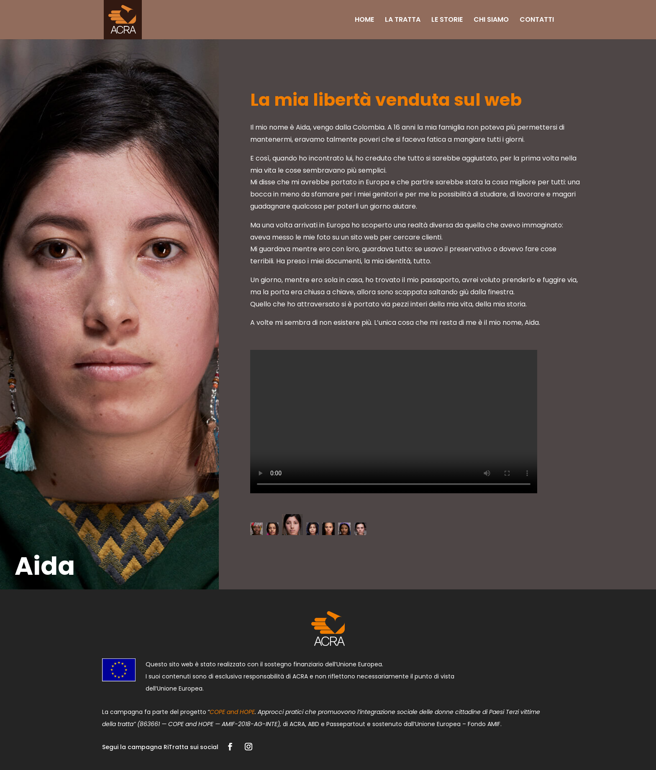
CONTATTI (537, 20)
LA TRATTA (402, 20)
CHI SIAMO (491, 20)
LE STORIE (447, 20)
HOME (364, 20)
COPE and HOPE (232, 712)
